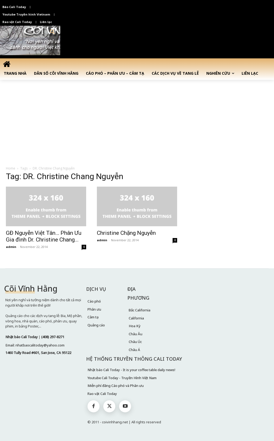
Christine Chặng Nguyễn (126, 233)
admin (11, 247)
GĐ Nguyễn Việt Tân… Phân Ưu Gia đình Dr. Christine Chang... (43, 236)
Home (10, 168)
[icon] (7, 64)
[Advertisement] (137, 119)
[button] (52, 32)
